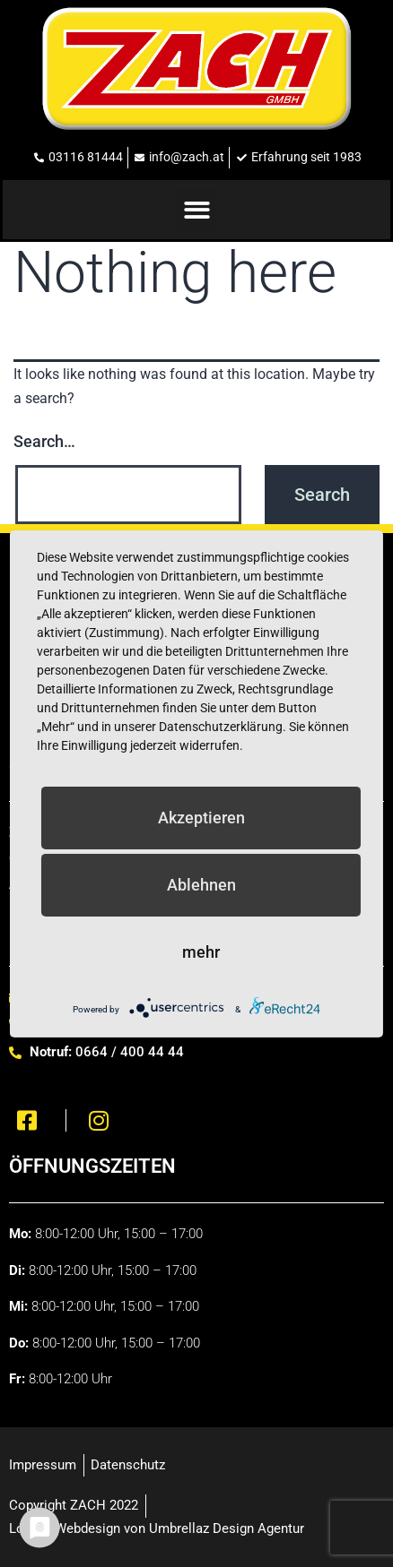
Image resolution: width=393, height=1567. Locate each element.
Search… (44, 441)
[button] (197, 210)
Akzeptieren (201, 816)
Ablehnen (201, 883)
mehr (201, 951)
